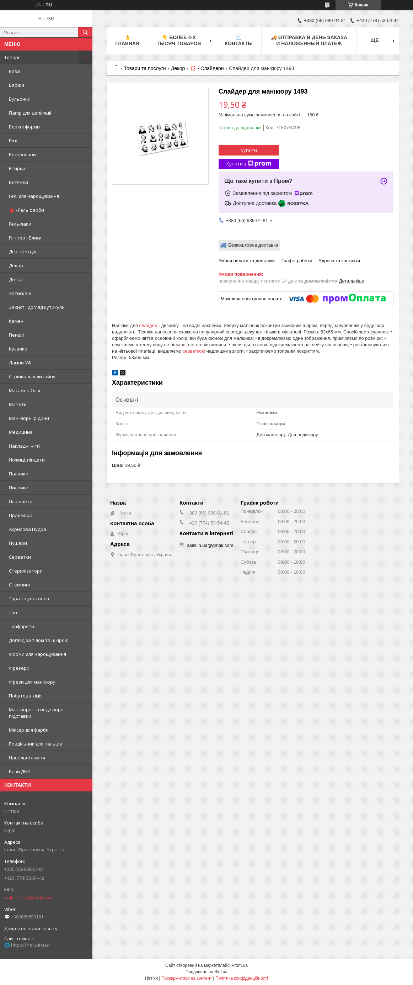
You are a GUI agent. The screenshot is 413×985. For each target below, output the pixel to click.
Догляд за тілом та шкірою (39, 640)
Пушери (18, 543)
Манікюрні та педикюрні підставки (37, 712)
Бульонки (20, 99)
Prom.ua (240, 965)
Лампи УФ (20, 362)
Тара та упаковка (29, 598)
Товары (13, 57)
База (14, 71)
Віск (13, 140)
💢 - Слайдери (207, 68)
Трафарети (21, 626)
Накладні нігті (24, 446)
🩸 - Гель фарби (26, 210)
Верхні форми (24, 126)
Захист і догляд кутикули (37, 307)
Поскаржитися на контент (186, 978)
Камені (17, 321)
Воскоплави (22, 154)
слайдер (148, 325)
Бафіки (16, 85)
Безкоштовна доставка (253, 245)
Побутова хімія (26, 695)
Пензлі (16, 335)
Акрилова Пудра (27, 529)
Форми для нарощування (37, 654)
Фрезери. (20, 668)
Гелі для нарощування (34, 196)
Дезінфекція (22, 251)
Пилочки (18, 487)
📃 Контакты (238, 40)
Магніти (18, 404)
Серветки (20, 557)
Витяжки (18, 182)
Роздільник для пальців (35, 744)
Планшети (20, 501)
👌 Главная (127, 40)
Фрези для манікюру (32, 682)
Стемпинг (20, 584)
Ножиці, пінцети (27, 460)
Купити (249, 150)
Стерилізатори (26, 571)
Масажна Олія (24, 390)
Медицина (21, 432)
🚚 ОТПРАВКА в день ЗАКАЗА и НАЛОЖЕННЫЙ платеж (309, 40)
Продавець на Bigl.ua (206, 971)
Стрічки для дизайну (32, 376)
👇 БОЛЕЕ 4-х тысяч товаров (179, 40)
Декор (16, 265)
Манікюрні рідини (29, 418)
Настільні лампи (27, 757)
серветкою (194, 351)
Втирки (17, 168)
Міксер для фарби (29, 730)
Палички (18, 473)
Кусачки (18, 349)
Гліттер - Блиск (25, 238)
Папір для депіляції (30, 113)
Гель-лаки (20, 224)
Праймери (20, 515)
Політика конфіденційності (241, 978)
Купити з (248, 163)
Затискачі (20, 293)
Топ (13, 612)
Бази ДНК (19, 771)
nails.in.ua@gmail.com (28, 897)
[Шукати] (85, 32)
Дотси (15, 279)
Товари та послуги (145, 68)
